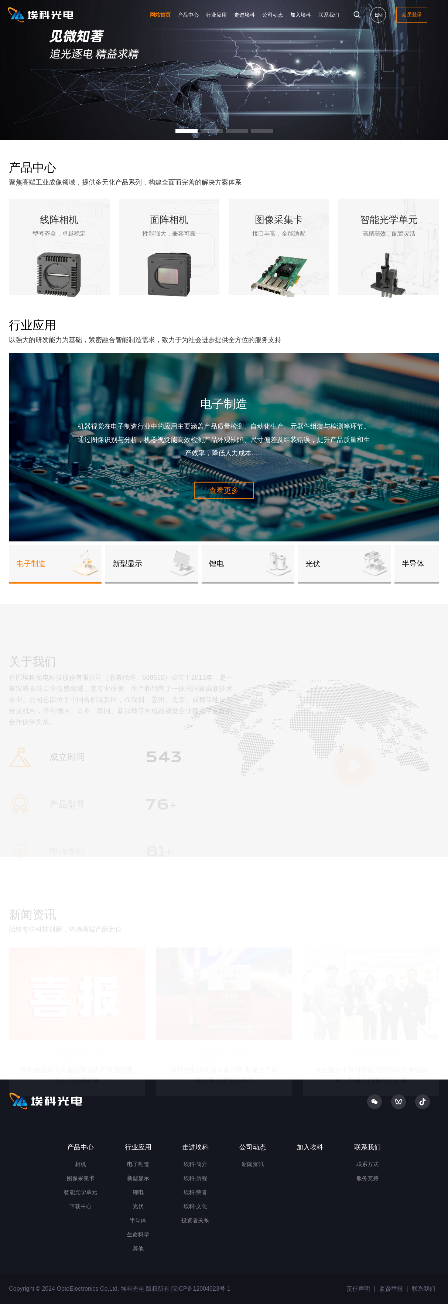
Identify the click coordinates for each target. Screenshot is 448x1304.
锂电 (138, 1192)
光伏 (138, 1206)
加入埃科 (300, 15)
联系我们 (328, 15)
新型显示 (138, 1178)
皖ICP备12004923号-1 (200, 1289)
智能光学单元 (80, 1192)
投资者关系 (195, 1220)
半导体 (138, 1220)
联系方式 (367, 1164)
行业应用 (216, 15)
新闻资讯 (253, 1164)
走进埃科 (244, 15)
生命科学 (138, 1234)
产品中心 (188, 15)
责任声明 (358, 1289)
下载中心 (80, 1206)
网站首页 (160, 15)
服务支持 (367, 1178)
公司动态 (272, 15)
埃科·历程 (195, 1178)
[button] (186, 131)
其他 (138, 1248)
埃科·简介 (195, 1164)
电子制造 (138, 1164)
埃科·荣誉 (195, 1192)
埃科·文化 (195, 1206)
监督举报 (391, 1289)
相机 (80, 1164)
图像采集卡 (81, 1178)
